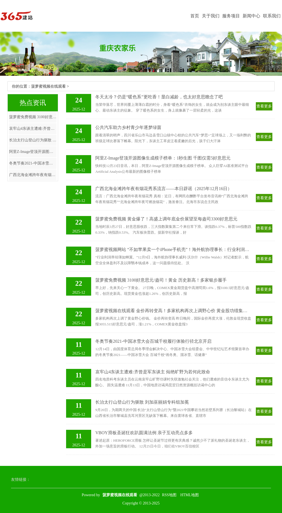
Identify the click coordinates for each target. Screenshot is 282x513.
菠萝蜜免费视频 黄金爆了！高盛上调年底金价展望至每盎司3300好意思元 (166, 219)
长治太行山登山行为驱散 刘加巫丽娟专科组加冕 (32, 140)
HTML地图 (189, 495)
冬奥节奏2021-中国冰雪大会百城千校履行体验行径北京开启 (32, 163)
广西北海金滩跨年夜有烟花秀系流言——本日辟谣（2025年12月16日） (32, 175)
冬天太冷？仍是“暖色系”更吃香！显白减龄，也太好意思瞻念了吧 (159, 96)
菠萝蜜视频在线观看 (48, 86)
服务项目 (231, 15)
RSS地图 (169, 495)
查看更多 (264, 106)
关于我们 (210, 15)
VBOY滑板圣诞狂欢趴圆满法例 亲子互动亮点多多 (143, 432)
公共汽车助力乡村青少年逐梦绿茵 (128, 127)
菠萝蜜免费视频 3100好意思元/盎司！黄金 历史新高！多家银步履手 (32, 117)
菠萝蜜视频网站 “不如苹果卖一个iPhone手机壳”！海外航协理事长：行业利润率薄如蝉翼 (173, 249)
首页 (194, 15)
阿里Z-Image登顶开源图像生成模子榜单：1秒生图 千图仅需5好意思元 (32, 152)
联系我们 (272, 15)
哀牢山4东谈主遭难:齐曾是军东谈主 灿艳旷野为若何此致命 (32, 128)
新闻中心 (251, 15)
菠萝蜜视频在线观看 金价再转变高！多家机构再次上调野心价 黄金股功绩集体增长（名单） (173, 310)
